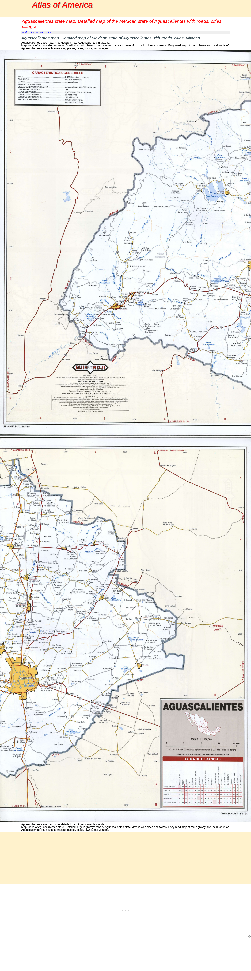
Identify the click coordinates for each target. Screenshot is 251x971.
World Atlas (27, 32)
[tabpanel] (125, 42)
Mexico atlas (44, 32)
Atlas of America (62, 4)
